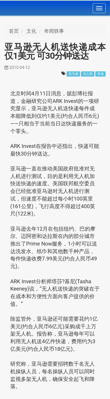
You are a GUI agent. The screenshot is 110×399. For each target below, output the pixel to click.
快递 (100, 74)
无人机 (88, 74)
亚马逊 (73, 74)
